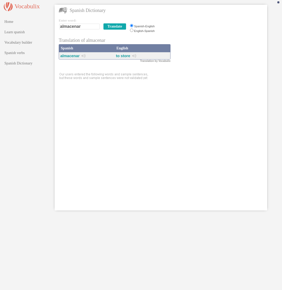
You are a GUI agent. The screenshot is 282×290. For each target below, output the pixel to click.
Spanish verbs (14, 53)
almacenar (70, 56)
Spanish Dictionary (18, 63)
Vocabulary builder (18, 42)
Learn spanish (14, 32)
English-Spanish (144, 30)
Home (8, 22)
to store (123, 56)
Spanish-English (144, 26)
